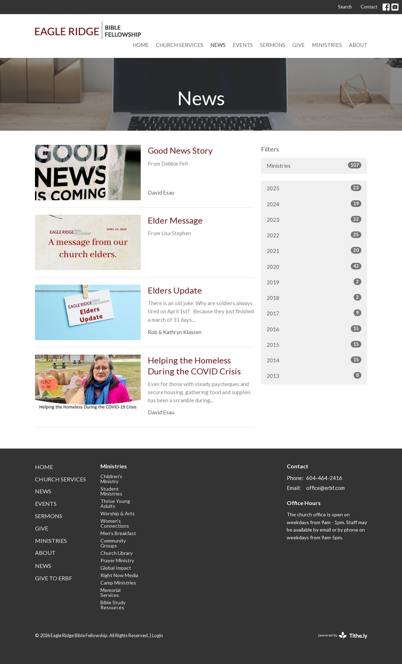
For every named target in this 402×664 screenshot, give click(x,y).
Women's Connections (114, 523)
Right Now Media (119, 575)
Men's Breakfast (118, 533)
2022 (314, 234)
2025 (314, 187)
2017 (314, 312)
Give (298, 45)
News (218, 45)
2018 (314, 297)
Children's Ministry (111, 478)
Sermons (272, 45)
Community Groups (113, 543)
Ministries (327, 45)
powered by (342, 635)
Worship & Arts (117, 513)
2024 (314, 203)
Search (345, 7)
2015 (314, 344)
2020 (314, 266)
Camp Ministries (118, 583)
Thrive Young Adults (115, 503)
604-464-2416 (324, 478)
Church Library (116, 553)
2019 (314, 281)
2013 (314, 375)
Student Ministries (111, 491)
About (358, 45)
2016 (314, 328)
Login (157, 635)
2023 (314, 219)
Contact (369, 7)
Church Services (179, 45)
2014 (314, 359)
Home (141, 45)
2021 (314, 250)
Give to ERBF (53, 578)
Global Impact (115, 568)
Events (243, 45)
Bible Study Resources (113, 604)
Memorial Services (110, 592)
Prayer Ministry (117, 560)
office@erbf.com (325, 488)
